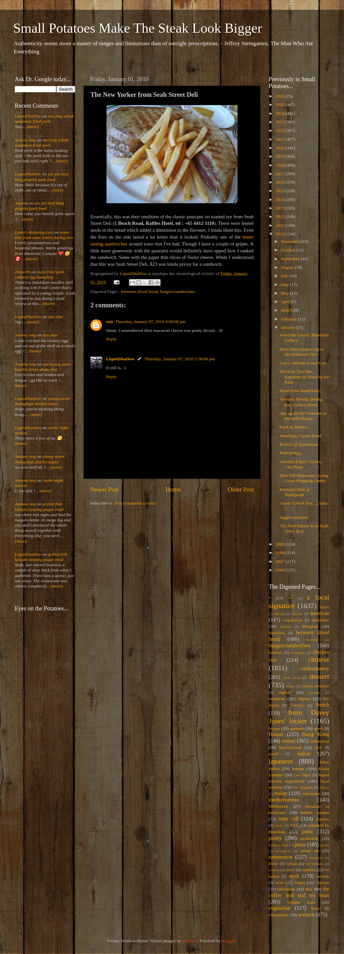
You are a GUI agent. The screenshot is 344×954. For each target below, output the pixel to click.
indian (288, 741)
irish (318, 747)
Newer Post (104, 489)
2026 (280, 96)
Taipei (299, 882)
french (322, 705)
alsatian (297, 614)
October (288, 249)
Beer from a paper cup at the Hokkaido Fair (302, 352)
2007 (280, 561)
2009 (280, 544)
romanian (316, 857)
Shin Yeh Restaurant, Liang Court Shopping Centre (304, 478)
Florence (297, 705)
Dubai (290, 686)
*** (290, 598)
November (290, 241)
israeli (273, 754)
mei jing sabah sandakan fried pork (44, 119)
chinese (318, 659)
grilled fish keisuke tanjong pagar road (39, 506)
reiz (109, 321)
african (279, 614)
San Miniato (314, 864)
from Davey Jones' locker (299, 717)
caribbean (298, 653)
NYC (294, 825)
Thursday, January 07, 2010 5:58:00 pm (179, 358)
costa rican (291, 677)
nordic (279, 825)
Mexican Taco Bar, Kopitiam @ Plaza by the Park (304, 376)
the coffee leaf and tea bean (299, 892)
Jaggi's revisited (294, 517)
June (285, 284)
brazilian (312, 639)
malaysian (311, 793)
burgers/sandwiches (177, 291)
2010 (280, 233)
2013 (280, 208)
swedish (322, 876)
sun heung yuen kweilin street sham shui (42, 367)
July (285, 275)
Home (173, 489)
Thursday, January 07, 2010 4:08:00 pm (150, 321)
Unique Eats (301, 902)
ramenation (281, 857)
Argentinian (292, 620)
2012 (280, 216)
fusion (274, 728)
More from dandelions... (301, 390)
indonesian (320, 741)
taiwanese (286, 889)
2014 (280, 199)
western (306, 915)
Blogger (229, 940)
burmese (275, 652)
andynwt (190, 940)
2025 (280, 104)
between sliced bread (139, 291)
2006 (280, 569)
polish (325, 845)
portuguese (283, 851)
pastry (275, 838)
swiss (279, 882)
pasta (307, 832)
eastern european (315, 686)
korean (298, 768)
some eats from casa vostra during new (44, 235)
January (288, 327)
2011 (280, 225)
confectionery (314, 669)
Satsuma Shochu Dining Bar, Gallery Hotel (301, 402)
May (285, 293)
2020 (280, 147)
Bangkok (310, 626)
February (289, 318)
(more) (32, 126)
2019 (280, 156)
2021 (280, 139)
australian (320, 620)
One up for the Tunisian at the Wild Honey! (303, 416)
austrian (285, 626)
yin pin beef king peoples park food (41, 176)
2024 (280, 113)
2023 (280, 121)
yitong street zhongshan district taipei (42, 401)
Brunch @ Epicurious (299, 444)
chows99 (22, 271)
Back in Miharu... (295, 426)
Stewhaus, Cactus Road (300, 435)
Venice (315, 908)
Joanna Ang (25, 139)
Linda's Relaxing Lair (34, 232)
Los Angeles (303, 787)
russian (291, 863)
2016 (280, 182)
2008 (280, 552)
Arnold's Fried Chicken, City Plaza (301, 464)
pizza (300, 845)
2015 (280, 190)
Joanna (21, 203)
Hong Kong (315, 734)
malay (280, 793)
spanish (308, 869)
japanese (281, 761)
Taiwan (322, 882)
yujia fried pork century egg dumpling (40, 274)
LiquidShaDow (120, 358)
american (319, 613)
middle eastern (315, 812)
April (286, 301)
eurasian (314, 692)
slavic (290, 870)
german (296, 728)
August (288, 267)
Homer (276, 734)
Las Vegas (302, 775)
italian (303, 754)
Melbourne (278, 806)
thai (309, 889)
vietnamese (279, 914)
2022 (280, 130)
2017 (280, 173)
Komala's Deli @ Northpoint (295, 492)
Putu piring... (291, 452)
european (277, 698)
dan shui (55, 316)
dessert (319, 676)
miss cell (288, 819)
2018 (280, 165)
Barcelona (277, 633)
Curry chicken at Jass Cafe (303, 362)
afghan (324, 607)
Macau (324, 787)
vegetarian (280, 908)
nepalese (322, 819)
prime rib (310, 850)
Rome (273, 863)
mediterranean (284, 800)
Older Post (241, 489)
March (287, 310)
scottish (274, 870)
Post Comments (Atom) (135, 503)
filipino (304, 698)
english (284, 692)
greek (318, 728)
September (291, 258)
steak (294, 876)
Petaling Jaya (278, 845)
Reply (111, 338)
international (290, 747)
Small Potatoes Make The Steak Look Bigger (137, 28)
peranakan (309, 838)
